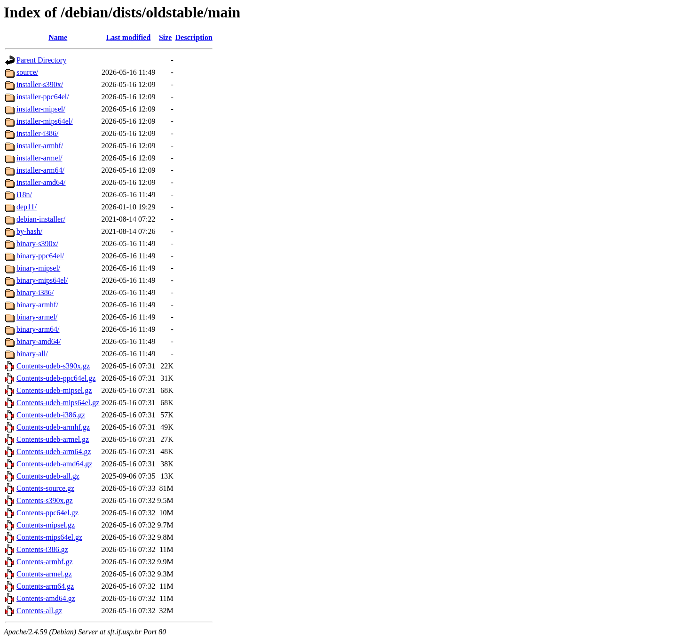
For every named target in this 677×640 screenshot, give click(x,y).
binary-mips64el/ (42, 280)
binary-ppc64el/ (40, 256)
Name (57, 37)
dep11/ (26, 207)
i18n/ (24, 195)
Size (165, 37)
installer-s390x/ (39, 84)
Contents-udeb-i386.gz (50, 415)
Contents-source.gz (45, 488)
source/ (27, 72)
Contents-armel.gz (44, 574)
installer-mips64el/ (44, 121)
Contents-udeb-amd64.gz (54, 464)
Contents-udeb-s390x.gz (53, 366)
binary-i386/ (35, 292)
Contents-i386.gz (42, 549)
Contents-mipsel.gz (45, 525)
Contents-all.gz (39, 611)
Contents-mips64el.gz (49, 537)
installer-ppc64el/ (42, 97)
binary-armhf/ (37, 305)
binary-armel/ (36, 317)
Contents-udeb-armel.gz (52, 439)
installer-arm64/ (40, 170)
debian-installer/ (40, 219)
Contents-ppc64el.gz (47, 513)
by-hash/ (29, 231)
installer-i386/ (37, 133)
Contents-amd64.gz (45, 598)
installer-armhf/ (39, 146)
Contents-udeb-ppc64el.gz (55, 378)
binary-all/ (32, 354)
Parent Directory (41, 60)
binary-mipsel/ (38, 268)
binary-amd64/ (38, 341)
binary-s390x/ (37, 244)
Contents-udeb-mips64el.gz (57, 403)
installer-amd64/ (41, 182)
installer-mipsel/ (40, 109)
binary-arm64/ (38, 329)
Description (194, 37)
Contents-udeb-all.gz (47, 476)
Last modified (128, 37)
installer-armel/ (39, 158)
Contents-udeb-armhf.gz (53, 427)
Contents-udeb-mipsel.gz (54, 390)
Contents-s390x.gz (44, 500)
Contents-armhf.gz (44, 562)
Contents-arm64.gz (45, 586)
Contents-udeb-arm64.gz (53, 452)
